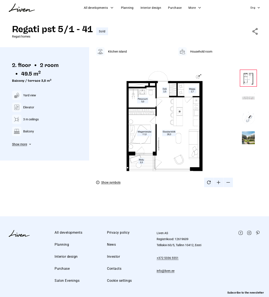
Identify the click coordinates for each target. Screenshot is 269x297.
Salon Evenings (67, 281)
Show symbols (111, 182)
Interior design (151, 7)
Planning (127, 7)
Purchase (175, 7)
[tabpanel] (176, 117)
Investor (113, 257)
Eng (256, 7)
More (195, 8)
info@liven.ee (165, 271)
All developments (99, 8)
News (111, 244)
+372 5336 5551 (168, 258)
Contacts (114, 269)
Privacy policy (118, 232)
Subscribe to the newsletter (245, 292)
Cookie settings (119, 281)
